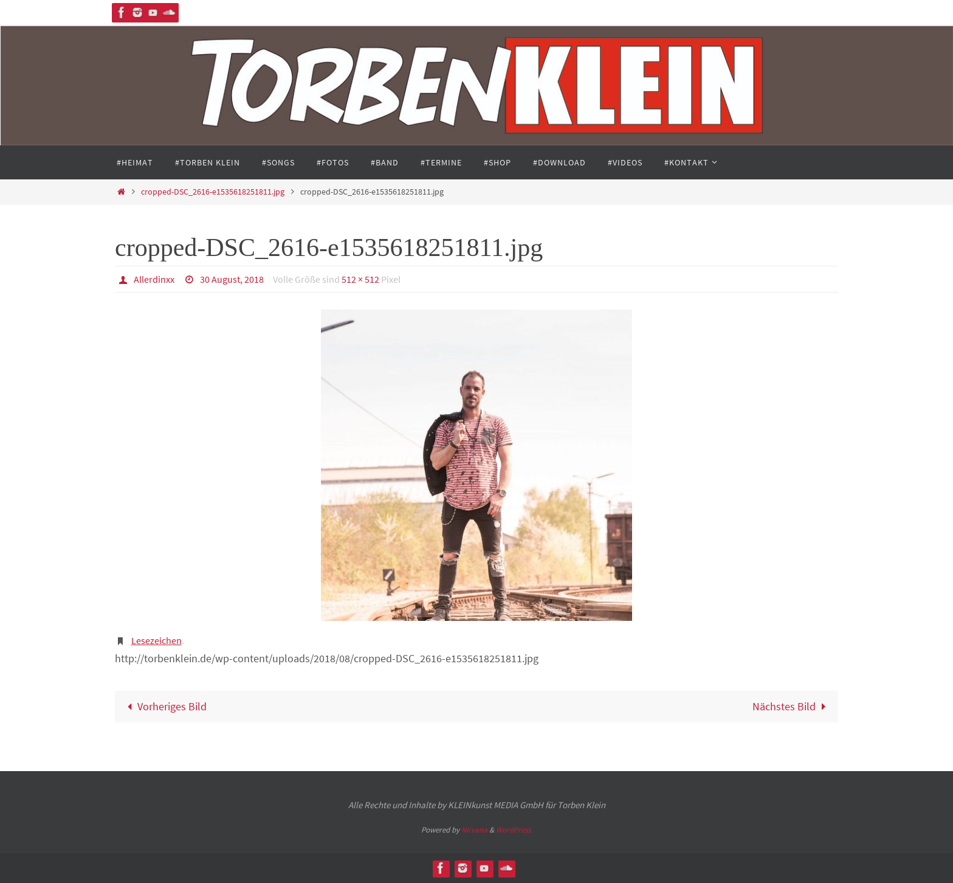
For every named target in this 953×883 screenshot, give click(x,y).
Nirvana (474, 830)
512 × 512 (360, 279)
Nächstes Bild (791, 706)
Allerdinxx (154, 279)
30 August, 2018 (232, 279)
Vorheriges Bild (164, 706)
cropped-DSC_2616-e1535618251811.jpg (212, 191)
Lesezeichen (156, 640)
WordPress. (514, 830)
